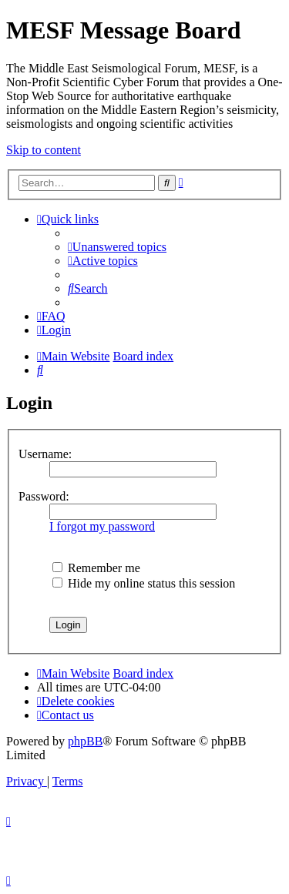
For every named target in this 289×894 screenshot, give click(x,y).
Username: (45, 453)
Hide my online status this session (143, 583)
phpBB (85, 741)
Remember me (96, 567)
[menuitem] (117, 246)
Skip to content (43, 149)
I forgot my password (102, 526)
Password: (43, 496)
